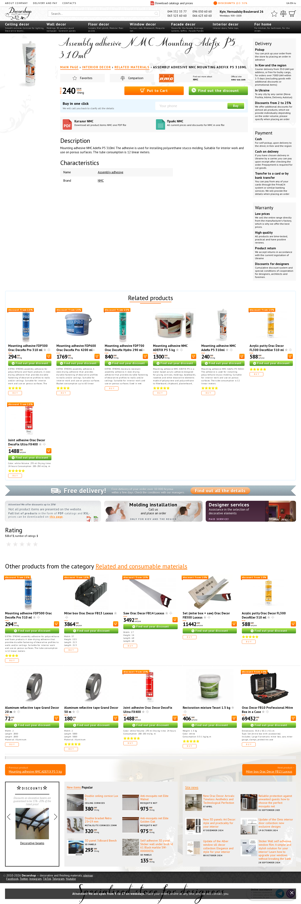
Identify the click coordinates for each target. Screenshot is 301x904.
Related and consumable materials (141, 566)
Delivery (263, 43)
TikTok (47, 879)
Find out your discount (32, 363)
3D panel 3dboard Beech (101, 840)
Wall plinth (102, 28)
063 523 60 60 (177, 16)
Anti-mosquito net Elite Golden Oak (154, 820)
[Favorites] (274, 13)
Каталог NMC (113, 123)
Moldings (51, 28)
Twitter (24, 879)
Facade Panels (196, 30)
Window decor (143, 24)
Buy (236, 106)
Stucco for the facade (182, 28)
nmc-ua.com (238, 79)
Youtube (71, 879)
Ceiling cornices (95, 803)
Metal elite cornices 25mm (101, 825)
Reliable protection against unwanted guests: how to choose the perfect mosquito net (275, 801)
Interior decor (226, 24)
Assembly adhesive (110, 172)
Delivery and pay (45, 3)
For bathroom (274, 28)
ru (295, 3)
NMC (195, 79)
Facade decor (183, 24)
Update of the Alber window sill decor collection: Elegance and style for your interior (218, 846)
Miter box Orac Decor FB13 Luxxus (88, 613)
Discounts (230, 3)
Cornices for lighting (33, 28)
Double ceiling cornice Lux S (101, 797)
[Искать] (156, 13)
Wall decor (56, 24)
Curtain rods (136, 28)
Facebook (12, 879)
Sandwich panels (67, 30)
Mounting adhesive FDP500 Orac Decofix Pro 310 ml (28, 348)
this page (56, 517)
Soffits (183, 30)
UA (288, 3)
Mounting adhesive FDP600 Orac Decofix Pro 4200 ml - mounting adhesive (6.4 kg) (76, 350)
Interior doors (220, 28)
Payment (263, 133)
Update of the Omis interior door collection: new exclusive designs (276, 823)
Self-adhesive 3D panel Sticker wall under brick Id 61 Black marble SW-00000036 (156, 846)
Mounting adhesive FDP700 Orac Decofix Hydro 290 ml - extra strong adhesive (124, 350)
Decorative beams (14, 30)
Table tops (233, 28)
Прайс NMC (206, 123)
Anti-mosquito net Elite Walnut (154, 797)
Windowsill (149, 28)
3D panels (62, 28)
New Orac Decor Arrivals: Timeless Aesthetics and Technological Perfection (219, 799)
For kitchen (260, 28)
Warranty (264, 207)
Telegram (58, 879)
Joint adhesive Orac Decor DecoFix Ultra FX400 (26, 442)
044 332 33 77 (177, 11)
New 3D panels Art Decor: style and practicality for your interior (219, 823)
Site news (191, 787)
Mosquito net (149, 803)
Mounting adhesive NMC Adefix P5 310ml (218, 348)
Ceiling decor (17, 24)
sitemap (88, 875)
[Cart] (292, 13)
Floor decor (98, 24)
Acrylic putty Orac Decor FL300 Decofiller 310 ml (267, 348)
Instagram (35, 879)
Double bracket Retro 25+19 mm (98, 820)
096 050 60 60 (202, 11)
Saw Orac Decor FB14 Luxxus (143, 613)
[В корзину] (48, 356)
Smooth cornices (13, 28)
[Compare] (283, 13)
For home (263, 24)
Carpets (92, 28)
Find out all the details (220, 490)
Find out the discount (215, 90)
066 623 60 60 (202, 16)
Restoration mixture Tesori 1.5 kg (206, 708)
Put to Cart (154, 90)
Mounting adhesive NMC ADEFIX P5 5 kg (170, 348)
